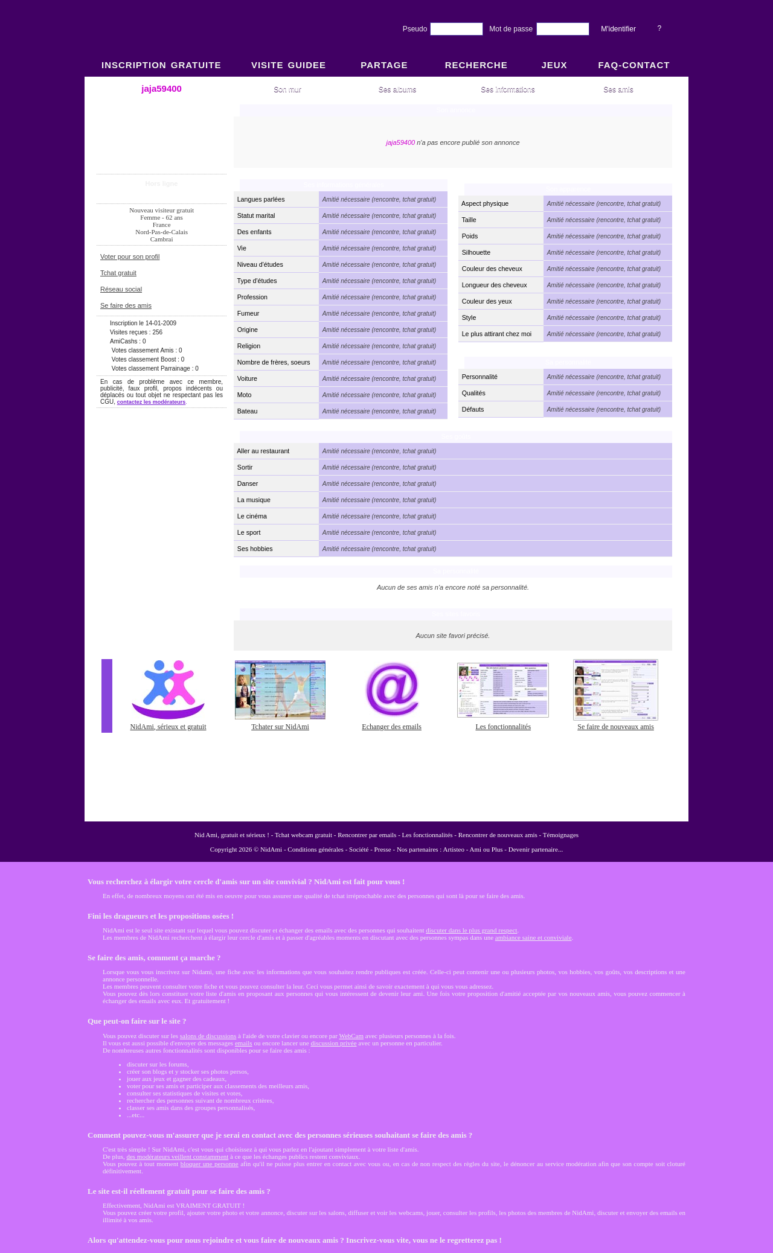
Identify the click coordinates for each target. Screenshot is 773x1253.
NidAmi (271, 849)
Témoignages (561, 834)
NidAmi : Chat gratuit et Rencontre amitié (386, 448)
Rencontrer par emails (367, 834)
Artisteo (453, 849)
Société (358, 849)
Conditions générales (315, 849)
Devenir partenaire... (535, 849)
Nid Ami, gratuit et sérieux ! (231, 834)
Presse (382, 849)
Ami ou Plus (486, 849)
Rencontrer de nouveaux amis (497, 834)
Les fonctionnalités (427, 834)
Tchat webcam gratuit (303, 834)
